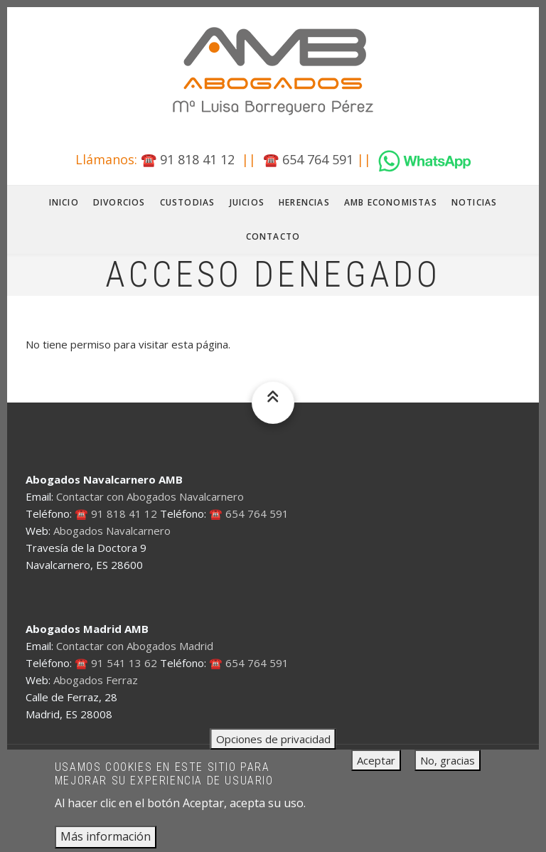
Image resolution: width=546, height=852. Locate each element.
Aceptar (376, 769)
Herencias (304, 202)
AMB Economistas (390, 202)
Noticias (474, 202)
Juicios (247, 202)
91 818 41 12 (197, 159)
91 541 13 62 (124, 663)
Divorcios (119, 202)
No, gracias (447, 769)
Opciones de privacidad (273, 747)
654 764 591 (317, 159)
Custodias (187, 202)
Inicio (64, 202)
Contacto (273, 236)
